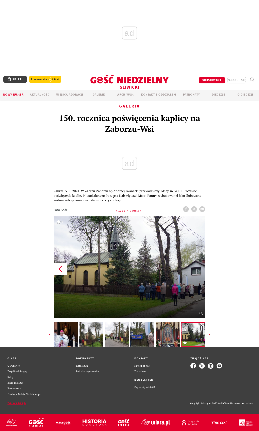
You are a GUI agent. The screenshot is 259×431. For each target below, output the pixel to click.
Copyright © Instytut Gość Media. (207, 403)
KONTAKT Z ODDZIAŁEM (158, 94)
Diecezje (218, 94)
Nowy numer (13, 94)
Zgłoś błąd (16, 403)
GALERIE (99, 94)
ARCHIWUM (125, 94)
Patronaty (191, 94)
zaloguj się (236, 80)
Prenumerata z (45, 79)
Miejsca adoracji (69, 94)
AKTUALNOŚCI (40, 94)
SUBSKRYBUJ (211, 80)
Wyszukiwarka (252, 79)
